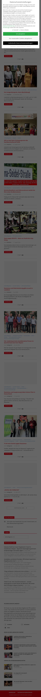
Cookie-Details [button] (13, 46)
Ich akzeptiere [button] (20, 34)
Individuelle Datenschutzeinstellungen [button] (20, 43)
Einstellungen (6, 27)
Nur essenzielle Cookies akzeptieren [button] (20, 38)
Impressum (28, 46)
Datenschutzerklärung (8, 26)
